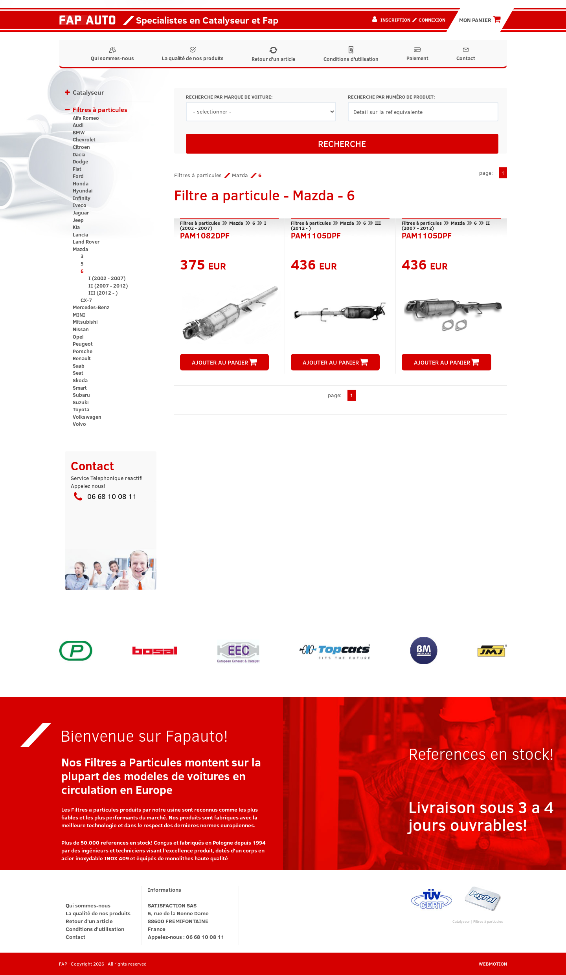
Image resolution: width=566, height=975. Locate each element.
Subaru (81, 394)
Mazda (80, 249)
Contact (465, 54)
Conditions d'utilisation (351, 54)
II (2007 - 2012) (108, 285)
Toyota (81, 409)
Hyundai (82, 190)
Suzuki (80, 402)
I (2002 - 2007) (106, 278)
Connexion (432, 19)
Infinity (81, 198)
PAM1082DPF (205, 234)
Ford (78, 176)
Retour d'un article (273, 54)
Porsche (82, 351)
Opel (78, 336)
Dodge (80, 161)
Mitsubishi (85, 321)
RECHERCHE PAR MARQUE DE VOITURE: (229, 97)
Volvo (79, 423)
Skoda (80, 380)
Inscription (395, 19)
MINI (79, 314)
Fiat (77, 168)
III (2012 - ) (103, 292)
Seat (78, 372)
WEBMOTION (493, 963)
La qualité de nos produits (193, 54)
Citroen (81, 146)
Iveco (79, 205)
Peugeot (83, 343)
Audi (78, 124)
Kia (76, 227)
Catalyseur (88, 92)
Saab (79, 365)
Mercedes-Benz (91, 307)
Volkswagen (87, 416)
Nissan (81, 329)
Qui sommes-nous (112, 54)
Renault (82, 358)
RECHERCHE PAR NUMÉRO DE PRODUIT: (391, 97)
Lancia (80, 234)
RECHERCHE (342, 143)
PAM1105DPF (316, 234)
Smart (80, 387)
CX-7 (86, 300)
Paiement (417, 54)
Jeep (78, 220)
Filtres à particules (100, 109)
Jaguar (81, 212)
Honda (80, 183)
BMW (79, 132)
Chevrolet (84, 139)
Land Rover (86, 241)
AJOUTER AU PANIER (224, 362)
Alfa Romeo (86, 117)
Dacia (79, 154)
